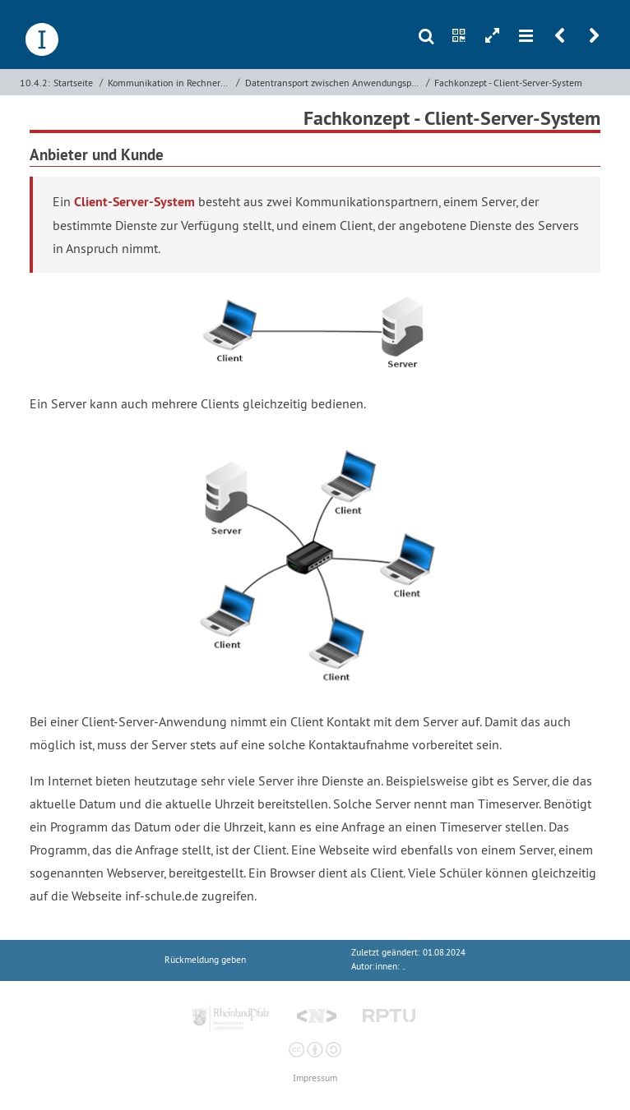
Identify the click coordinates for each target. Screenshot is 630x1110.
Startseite (73, 82)
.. (403, 966)
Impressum (315, 1078)
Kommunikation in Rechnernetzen (170, 82)
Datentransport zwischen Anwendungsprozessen (334, 82)
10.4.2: (35, 82)
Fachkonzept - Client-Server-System (508, 82)
